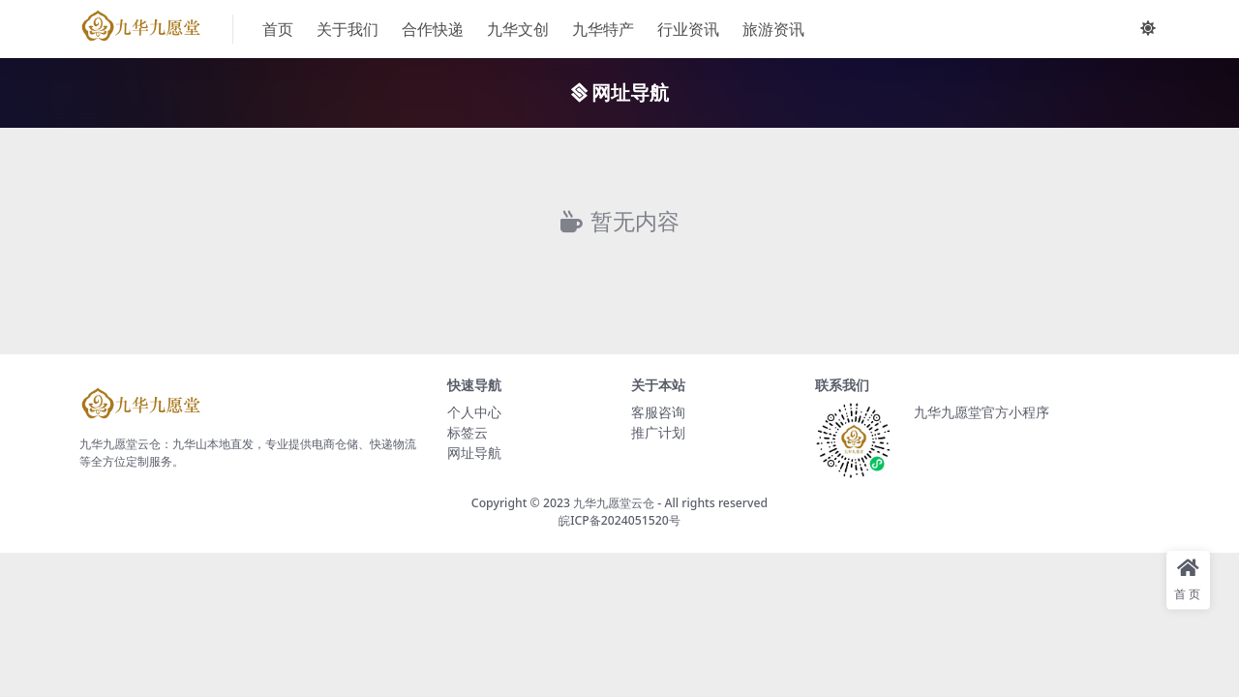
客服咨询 (658, 412)
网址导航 (474, 452)
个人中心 (474, 412)
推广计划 (658, 432)
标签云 (467, 432)
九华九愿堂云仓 (613, 503)
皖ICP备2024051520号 (619, 520)
